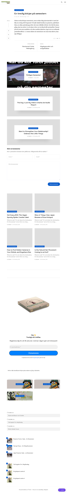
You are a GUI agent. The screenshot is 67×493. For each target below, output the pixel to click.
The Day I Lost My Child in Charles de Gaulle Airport (33, 104)
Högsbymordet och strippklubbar (46, 47)
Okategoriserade (19, 10)
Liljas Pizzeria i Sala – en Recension (23, 453)
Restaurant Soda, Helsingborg (28, 47)
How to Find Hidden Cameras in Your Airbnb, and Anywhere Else (19, 251)
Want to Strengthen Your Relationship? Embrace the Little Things (33, 132)
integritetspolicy (36, 357)
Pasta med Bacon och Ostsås (16, 415)
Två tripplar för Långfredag (15, 422)
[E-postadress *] (33, 347)
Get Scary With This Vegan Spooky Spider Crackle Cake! (18, 216)
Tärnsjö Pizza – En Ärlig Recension (23, 446)
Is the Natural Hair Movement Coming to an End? (45, 251)
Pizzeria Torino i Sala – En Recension (23, 439)
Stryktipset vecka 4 (19, 478)
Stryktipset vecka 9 (19, 471)
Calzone (31, 77)
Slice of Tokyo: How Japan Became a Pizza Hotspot (45, 216)
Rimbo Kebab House (13, 429)
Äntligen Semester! (33, 75)
